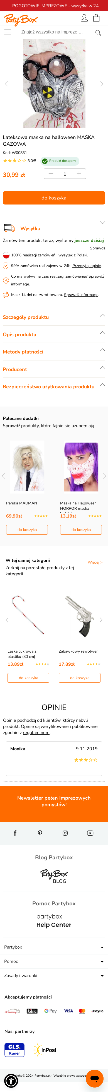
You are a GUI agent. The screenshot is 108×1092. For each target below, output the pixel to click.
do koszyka (54, 197)
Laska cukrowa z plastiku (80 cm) (22, 654)
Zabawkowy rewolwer (78, 651)
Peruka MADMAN (21, 503)
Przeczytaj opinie (86, 265)
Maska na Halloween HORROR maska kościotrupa (78, 508)
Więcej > (95, 562)
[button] (11, 1080)
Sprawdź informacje (81, 294)
